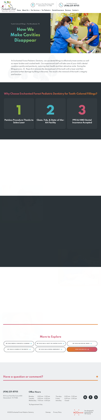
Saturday (58, 400)
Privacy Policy (57, 412)
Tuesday (31, 398)
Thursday (59, 396)
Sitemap (48, 412)
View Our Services (82, 349)
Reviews (68, 10)
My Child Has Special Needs (82, 343)
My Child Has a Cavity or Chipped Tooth (50, 343)
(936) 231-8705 (71, 6)
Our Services (35, 10)
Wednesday (32, 400)
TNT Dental (87, 414)
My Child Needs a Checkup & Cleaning (19, 343)
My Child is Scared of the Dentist (18, 349)
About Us (25, 10)
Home (19, 10)
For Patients (46, 10)
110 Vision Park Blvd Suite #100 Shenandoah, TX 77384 (12, 397)
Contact (75, 10)
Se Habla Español (71, 3)
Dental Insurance (58, 10)
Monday (31, 396)
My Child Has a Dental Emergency (50, 349)
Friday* (58, 398)
